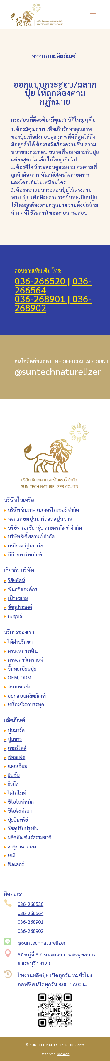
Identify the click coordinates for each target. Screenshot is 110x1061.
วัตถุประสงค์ (20, 607)
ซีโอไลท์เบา (20, 810)
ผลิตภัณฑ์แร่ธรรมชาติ (29, 837)
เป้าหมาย (18, 598)
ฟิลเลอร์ (16, 864)
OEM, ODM (19, 677)
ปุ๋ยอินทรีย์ (18, 819)
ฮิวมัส (13, 783)
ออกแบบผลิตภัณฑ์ (27, 695)
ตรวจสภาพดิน (23, 651)
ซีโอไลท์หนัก (21, 802)
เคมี (10, 855)
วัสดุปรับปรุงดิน (23, 828)
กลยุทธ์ (15, 616)
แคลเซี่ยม (17, 766)
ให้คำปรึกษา (20, 642)
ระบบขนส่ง (19, 686)
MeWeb (63, 1053)
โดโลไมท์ (17, 792)
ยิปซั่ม (14, 775)
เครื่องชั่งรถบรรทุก (26, 704)
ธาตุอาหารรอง (22, 846)
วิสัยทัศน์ (16, 580)
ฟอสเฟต (16, 757)
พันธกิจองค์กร (22, 589)
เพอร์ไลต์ (17, 748)
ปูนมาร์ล (16, 730)
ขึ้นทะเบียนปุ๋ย (22, 668)
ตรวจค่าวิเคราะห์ (25, 659)
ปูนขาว (15, 739)
